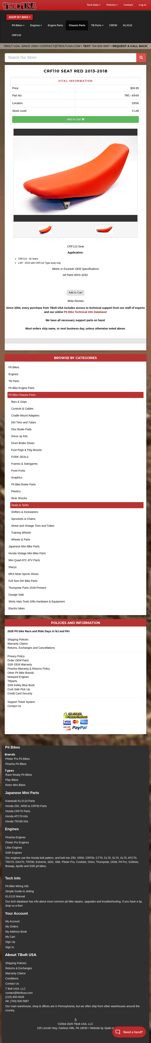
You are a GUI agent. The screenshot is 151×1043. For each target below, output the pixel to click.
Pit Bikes (13, 367)
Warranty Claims (17, 643)
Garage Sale (16, 594)
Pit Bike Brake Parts (23, 484)
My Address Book (16, 931)
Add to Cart (75, 119)
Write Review (75, 301)
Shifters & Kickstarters (24, 512)
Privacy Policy (16, 656)
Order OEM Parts (18, 660)
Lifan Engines (13, 847)
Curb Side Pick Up (18, 689)
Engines (13, 374)
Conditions (11, 978)
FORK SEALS (20, 456)
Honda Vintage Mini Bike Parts (27, 553)
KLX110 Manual (15, 896)
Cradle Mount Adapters (25, 415)
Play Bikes (11, 779)
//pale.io (109, 1028)
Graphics (16, 477)
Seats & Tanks (20, 505)
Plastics (16, 491)
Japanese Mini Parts (22, 793)
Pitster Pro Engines (17, 842)
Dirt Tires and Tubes (23, 422)
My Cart (10, 936)
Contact (128, 5)
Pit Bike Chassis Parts (22, 394)
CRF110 (16, 35)
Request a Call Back (129, 46)
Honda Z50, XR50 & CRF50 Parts (26, 806)
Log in (142, 5)
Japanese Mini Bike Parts (24, 546)
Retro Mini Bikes (15, 785)
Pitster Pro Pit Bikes (17, 758)
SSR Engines (13, 852)
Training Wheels (21, 532)
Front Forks (18, 470)
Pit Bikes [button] (18, 25)
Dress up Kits (19, 436)
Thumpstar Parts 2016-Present (27, 587)
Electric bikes (16, 608)
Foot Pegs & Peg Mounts (26, 450)
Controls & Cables (22, 408)
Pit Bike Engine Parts (21, 388)
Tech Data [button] (93, 5)
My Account (12, 921)
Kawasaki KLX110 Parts (20, 800)
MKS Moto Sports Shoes (23, 574)
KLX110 (127, 25)
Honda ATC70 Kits (16, 816)
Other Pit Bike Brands (20, 672)
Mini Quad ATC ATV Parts (24, 560)
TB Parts (13, 381)
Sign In (9, 947)
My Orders (11, 926)
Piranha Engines (15, 837)
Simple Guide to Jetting (19, 891)
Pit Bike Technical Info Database (85, 312)
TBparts (12, 681)
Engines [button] (36, 25)
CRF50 (113, 25)
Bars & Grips (19, 401)
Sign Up (10, 941)
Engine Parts (55, 25)
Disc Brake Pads (21, 429)
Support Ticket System (21, 701)
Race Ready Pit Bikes (18, 774)
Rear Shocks (19, 498)
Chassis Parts (77, 25)
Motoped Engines (18, 676)
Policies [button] (112, 5)
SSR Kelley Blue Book (21, 685)
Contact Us (14, 706)
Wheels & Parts (20, 539)
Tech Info (13, 878)
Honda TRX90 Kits (16, 821)
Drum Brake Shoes (22, 443)
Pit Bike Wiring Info (17, 886)
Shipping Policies (18, 639)
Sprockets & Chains (23, 518)
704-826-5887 (100, 46)
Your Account (16, 913)
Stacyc (12, 567)
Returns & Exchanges (18, 968)
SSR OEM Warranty (19, 664)
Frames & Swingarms (24, 463)
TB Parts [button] (97, 25)
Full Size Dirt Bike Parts (22, 580)
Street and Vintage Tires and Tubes (32, 525)
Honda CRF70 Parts (17, 811)
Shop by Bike (19, 17)
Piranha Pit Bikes (15, 763)
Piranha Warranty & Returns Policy (28, 668)
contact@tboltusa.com (60, 46)
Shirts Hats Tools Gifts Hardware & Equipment (36, 601)
